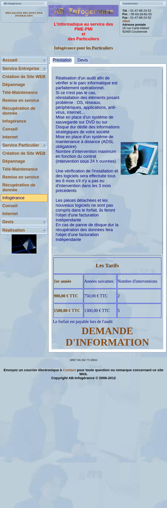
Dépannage (13, 84)
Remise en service (20, 100)
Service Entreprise (20, 68)
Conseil (10, 129)
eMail (126, 21)
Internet (10, 137)
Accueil (9, 60)
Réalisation (13, 230)
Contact (69, 370)
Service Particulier (20, 145)
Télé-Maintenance (20, 92)
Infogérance (14, 121)
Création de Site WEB (23, 76)
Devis (8, 222)
